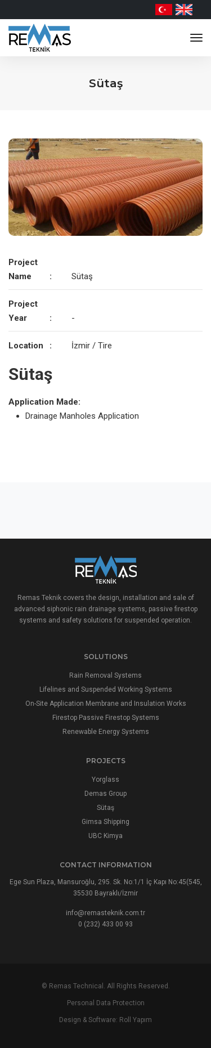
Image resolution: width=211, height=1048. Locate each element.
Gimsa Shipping (105, 822)
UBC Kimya (105, 836)
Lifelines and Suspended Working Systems (105, 689)
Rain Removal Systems (105, 675)
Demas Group (105, 794)
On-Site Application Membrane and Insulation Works (105, 703)
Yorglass (105, 779)
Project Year (23, 311)
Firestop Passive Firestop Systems (105, 718)
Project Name (23, 269)
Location (25, 346)
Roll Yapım (135, 1020)
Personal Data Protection (106, 1003)
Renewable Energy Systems (105, 732)
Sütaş (105, 808)
